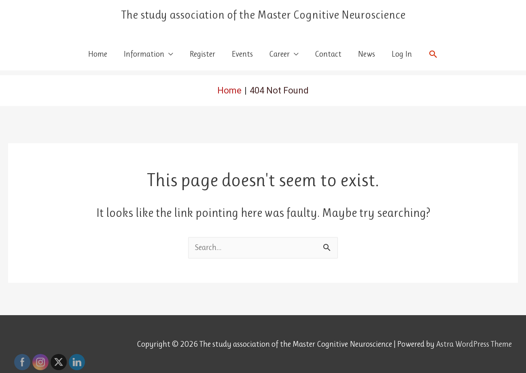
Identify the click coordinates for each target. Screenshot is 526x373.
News (366, 54)
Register (202, 54)
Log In (401, 54)
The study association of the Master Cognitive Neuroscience (263, 14)
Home (97, 54)
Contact (328, 54)
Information (143, 54)
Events (242, 54)
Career (279, 54)
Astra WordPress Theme (474, 344)
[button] (433, 54)
